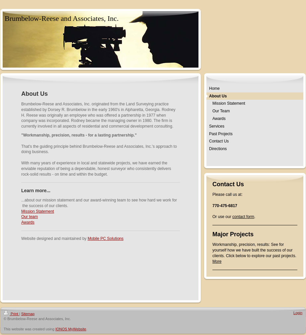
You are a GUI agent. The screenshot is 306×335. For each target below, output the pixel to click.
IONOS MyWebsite (70, 329)
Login (297, 313)
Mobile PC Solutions (105, 238)
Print (11, 314)
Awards (28, 222)
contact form (243, 216)
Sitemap (28, 314)
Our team (29, 216)
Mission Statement (37, 211)
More (216, 261)
